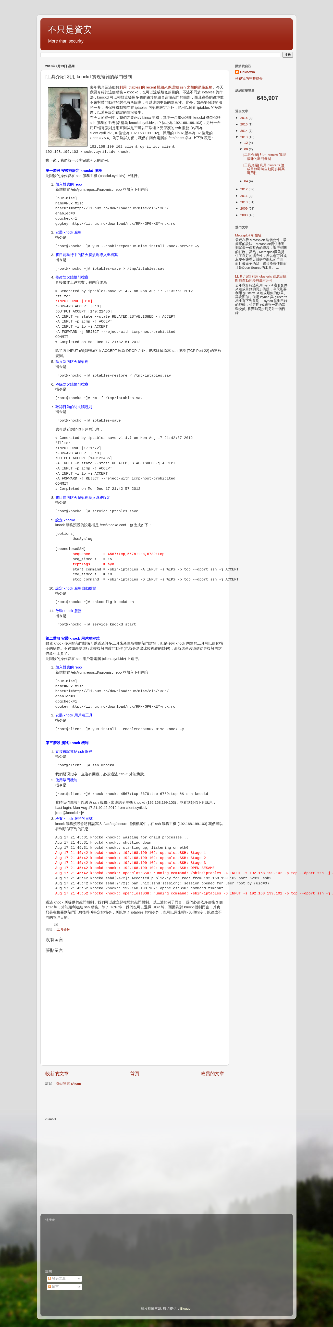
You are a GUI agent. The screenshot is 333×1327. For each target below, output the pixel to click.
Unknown (247, 72)
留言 (53, 1287)
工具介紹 (63, 929)
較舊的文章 (212, 1073)
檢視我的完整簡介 (249, 78)
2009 (244, 208)
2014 (244, 131)
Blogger (185, 1308)
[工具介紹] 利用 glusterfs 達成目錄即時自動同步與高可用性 (264, 169)
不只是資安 (70, 29)
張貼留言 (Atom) (68, 1083)
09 (246, 149)
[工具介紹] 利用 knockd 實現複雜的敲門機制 (264, 156)
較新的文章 (57, 1073)
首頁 (134, 1073)
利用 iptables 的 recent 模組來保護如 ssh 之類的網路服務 (165, 87)
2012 (244, 189)
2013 (244, 137)
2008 (244, 215)
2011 (244, 196)
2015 (244, 124)
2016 (244, 118)
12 (246, 143)
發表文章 (57, 1278)
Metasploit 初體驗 (248, 235)
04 (246, 181)
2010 (244, 202)
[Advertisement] (102, 1100)
